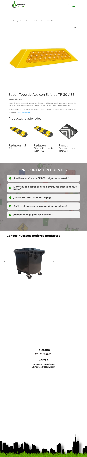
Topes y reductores (19, 21)
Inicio (10, 21)
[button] (75, 27)
